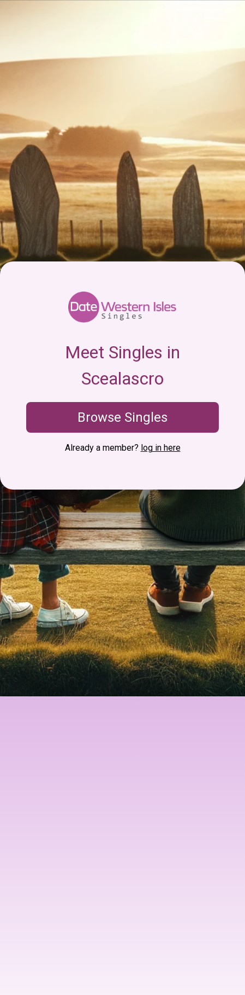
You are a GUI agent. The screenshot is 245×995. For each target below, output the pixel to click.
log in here (161, 448)
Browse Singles (122, 417)
